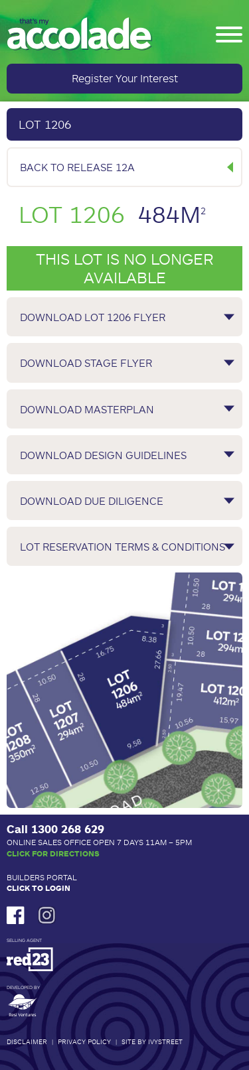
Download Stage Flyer (86, 362)
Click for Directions (53, 853)
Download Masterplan (87, 409)
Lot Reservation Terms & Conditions (122, 546)
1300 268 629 (67, 828)
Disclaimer (27, 1041)
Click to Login (38, 887)
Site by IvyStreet (152, 1041)
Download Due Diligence (91, 500)
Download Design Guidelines (103, 454)
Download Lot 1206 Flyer (92, 316)
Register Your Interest (125, 78)
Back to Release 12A (77, 167)
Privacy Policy (84, 1041)
